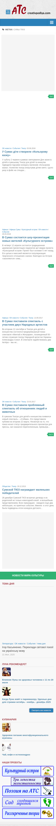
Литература (7, 643)
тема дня (41, 643)
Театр (23, 148)
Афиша (5, 230)
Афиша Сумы (14, 230)
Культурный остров (29, 230)
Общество (6, 486)
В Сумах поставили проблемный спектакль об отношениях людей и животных (24, 408)
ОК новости (6, 148)
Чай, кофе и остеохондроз (16, 754)
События (16, 148)
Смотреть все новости (41, 710)
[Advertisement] (28, 63)
